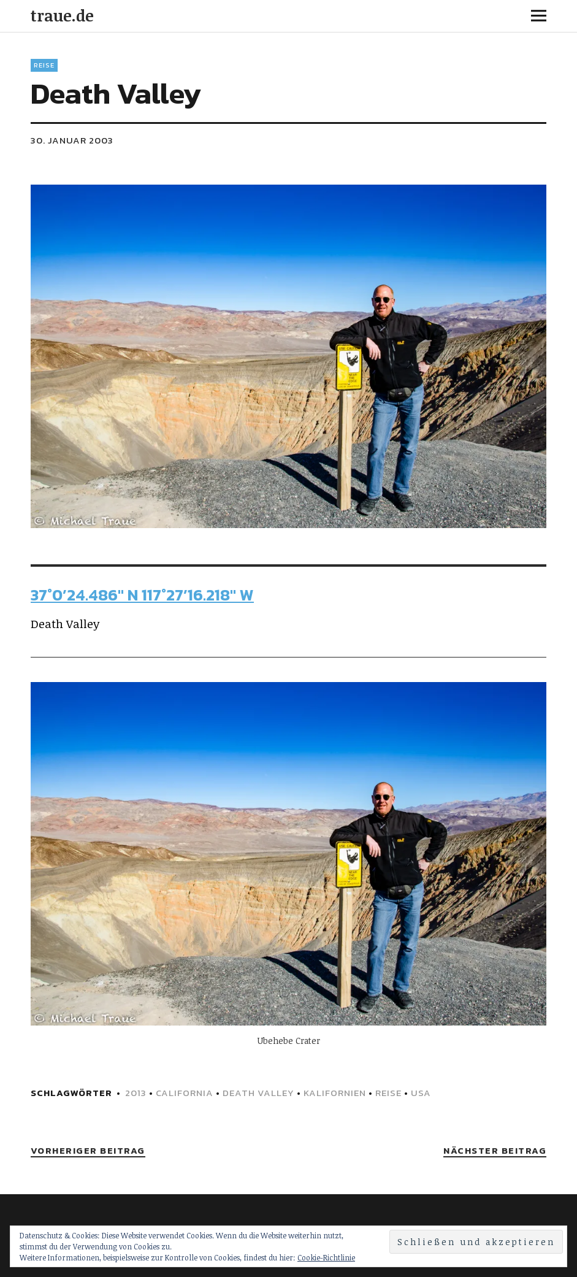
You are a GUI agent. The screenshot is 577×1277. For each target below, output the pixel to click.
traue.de (62, 15)
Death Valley (258, 1093)
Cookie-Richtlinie (326, 1257)
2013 (136, 1093)
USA (421, 1093)
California (184, 1093)
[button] (288, 357)
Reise (44, 65)
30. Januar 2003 (72, 140)
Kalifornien (335, 1093)
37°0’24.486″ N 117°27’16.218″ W (142, 595)
